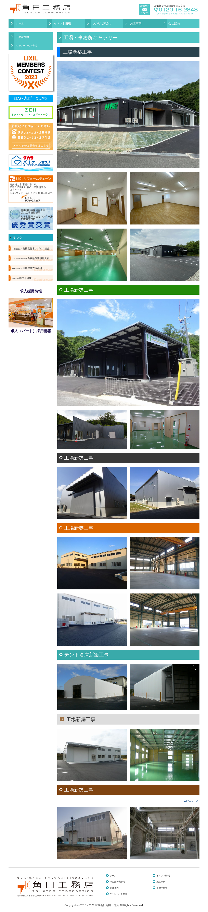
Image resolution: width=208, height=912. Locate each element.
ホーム (20, 23)
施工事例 (136, 23)
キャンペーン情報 (26, 45)
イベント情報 (62, 23)
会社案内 (174, 23)
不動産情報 (22, 36)
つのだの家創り (102, 23)
